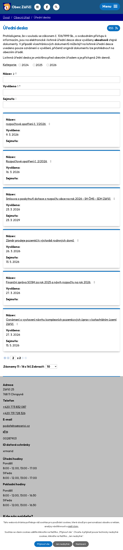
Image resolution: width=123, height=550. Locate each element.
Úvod (6, 17)
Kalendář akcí (37, 7)
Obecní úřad (22, 17)
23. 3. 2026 (13, 209)
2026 (53, 65)
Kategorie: (10, 65)
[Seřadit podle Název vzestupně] (16, 73)
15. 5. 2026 (12, 345)
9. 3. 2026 (12, 134)
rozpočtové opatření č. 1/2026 (28, 124)
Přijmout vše (43, 544)
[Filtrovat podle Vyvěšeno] (61, 92)
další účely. (73, 526)
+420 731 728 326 (14, 413)
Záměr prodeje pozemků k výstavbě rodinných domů (43, 240)
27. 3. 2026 (13, 293)
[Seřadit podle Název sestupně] (16, 74)
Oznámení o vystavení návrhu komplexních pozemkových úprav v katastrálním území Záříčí (61, 322)
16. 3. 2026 (13, 172)
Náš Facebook (47, 7)
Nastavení (81, 544)
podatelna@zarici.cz (16, 426)
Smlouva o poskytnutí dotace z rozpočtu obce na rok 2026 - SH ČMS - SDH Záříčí (61, 199)
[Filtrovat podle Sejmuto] (61, 104)
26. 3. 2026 (13, 251)
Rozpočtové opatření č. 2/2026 (29, 161)
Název (8, 74)
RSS (113, 28)
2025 (39, 65)
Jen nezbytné (63, 544)
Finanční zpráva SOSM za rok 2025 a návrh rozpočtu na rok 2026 (51, 282)
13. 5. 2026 (12, 262)
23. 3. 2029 (13, 220)
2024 (25, 65)
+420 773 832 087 (14, 407)
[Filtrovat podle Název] (61, 79)
